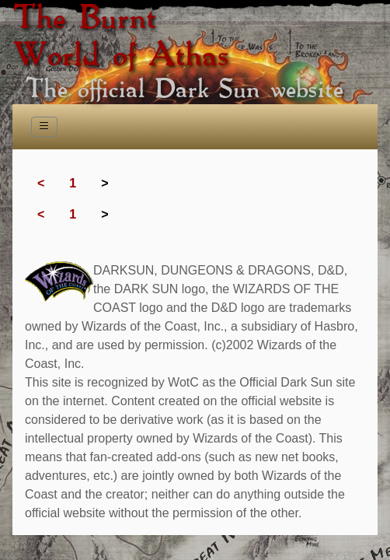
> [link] (104, 183)
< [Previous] (40, 183)
